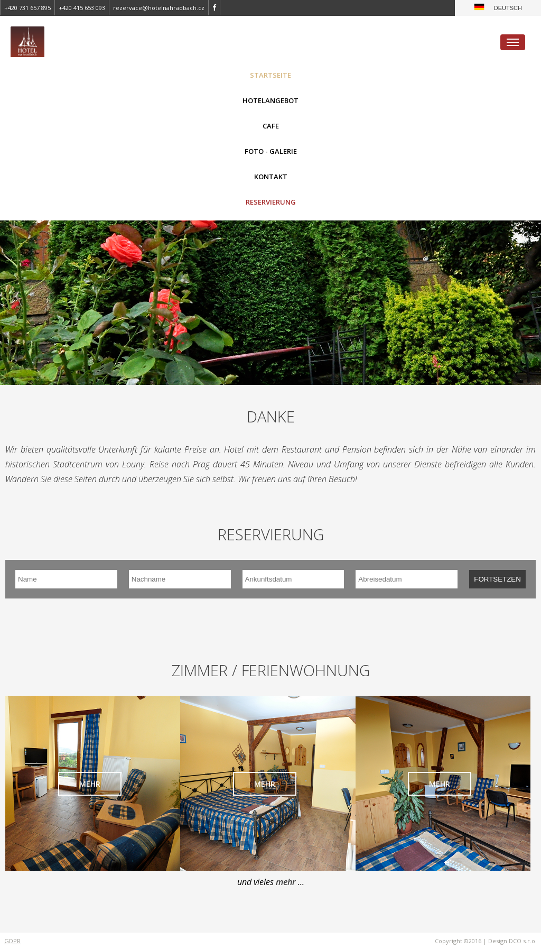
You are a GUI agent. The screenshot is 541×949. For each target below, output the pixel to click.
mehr (89, 784)
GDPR (12, 941)
